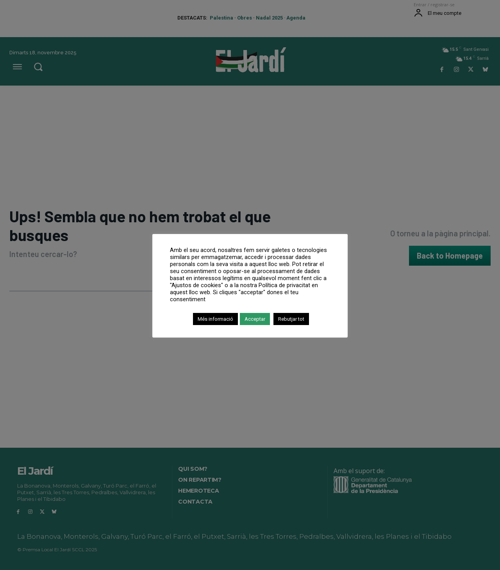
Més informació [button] (215, 319)
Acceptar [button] (255, 319)
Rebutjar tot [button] (291, 319)
